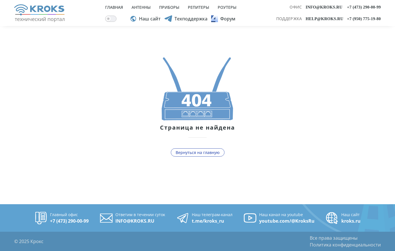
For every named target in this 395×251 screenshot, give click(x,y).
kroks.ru (351, 221)
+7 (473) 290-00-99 (364, 7)
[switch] (111, 19)
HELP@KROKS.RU (324, 18)
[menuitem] (170, 13)
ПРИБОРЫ (169, 7)
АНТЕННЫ (141, 7)
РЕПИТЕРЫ (198, 7)
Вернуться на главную (198, 152)
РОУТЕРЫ (227, 7)
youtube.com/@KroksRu (287, 221)
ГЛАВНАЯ (114, 7)
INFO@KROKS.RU (323, 7)
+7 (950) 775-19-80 (364, 18)
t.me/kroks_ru (208, 221)
